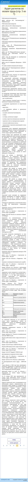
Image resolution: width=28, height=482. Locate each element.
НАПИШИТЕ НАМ (5, 479)
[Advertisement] (14, 464)
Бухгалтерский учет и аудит (16, 6)
